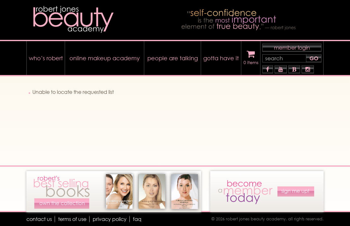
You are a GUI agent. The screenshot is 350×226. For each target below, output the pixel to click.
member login (292, 47)
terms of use (72, 219)
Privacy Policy (110, 219)
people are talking (172, 58)
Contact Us (39, 219)
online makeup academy (104, 58)
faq (137, 219)
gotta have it (221, 58)
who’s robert (46, 58)
